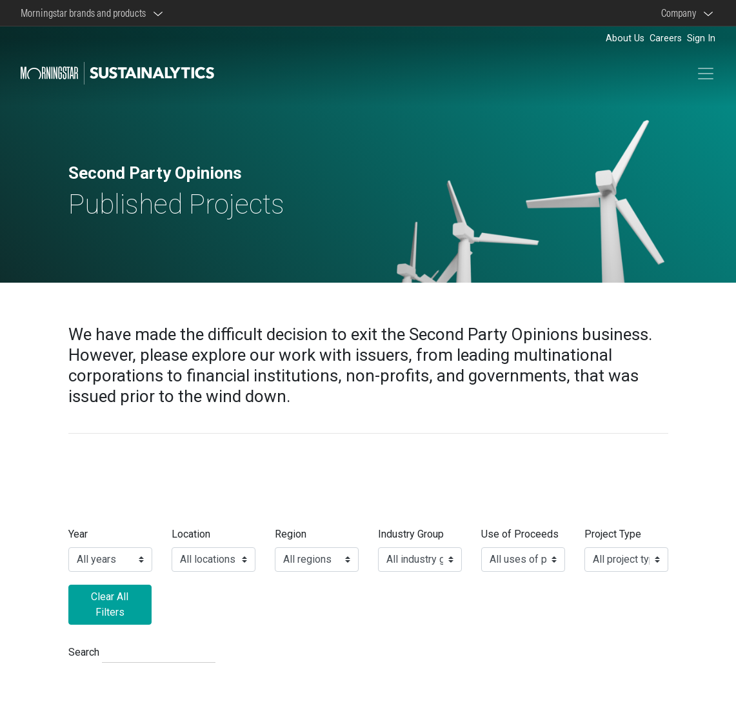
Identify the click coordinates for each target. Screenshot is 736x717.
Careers (666, 38)
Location (191, 534)
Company (680, 12)
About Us (625, 38)
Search (83, 652)
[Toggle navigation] (705, 73)
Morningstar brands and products (85, 12)
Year (78, 534)
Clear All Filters (109, 604)
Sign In (701, 38)
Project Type (612, 534)
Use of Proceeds (520, 534)
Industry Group (411, 534)
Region (290, 534)
